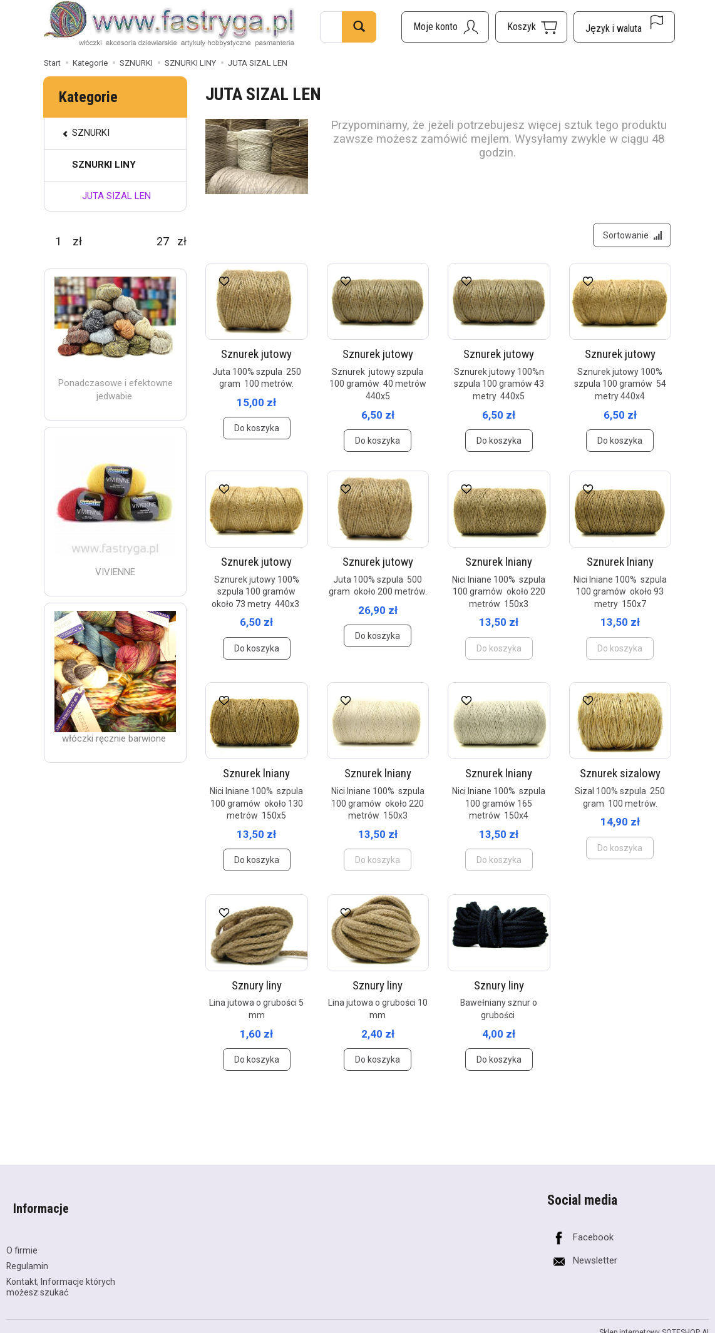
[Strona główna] (169, 25)
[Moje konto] (445, 27)
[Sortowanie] (628, 238)
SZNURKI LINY (104, 164)
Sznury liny (257, 992)
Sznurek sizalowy (620, 781)
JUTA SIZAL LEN (116, 196)
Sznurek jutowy (256, 361)
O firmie (22, 1241)
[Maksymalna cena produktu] (162, 241)
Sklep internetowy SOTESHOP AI (654, 1323)
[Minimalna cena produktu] (58, 241)
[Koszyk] (531, 27)
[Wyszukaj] (359, 27)
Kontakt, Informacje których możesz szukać (60, 1277)
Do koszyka (256, 436)
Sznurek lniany (498, 568)
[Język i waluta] (624, 27)
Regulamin (27, 1257)
